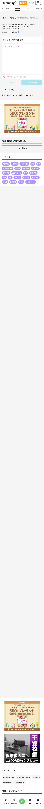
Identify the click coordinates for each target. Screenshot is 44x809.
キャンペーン (30, 182)
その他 (21, 182)
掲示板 (17, 8)
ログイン (31, 3)
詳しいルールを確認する (10, 32)
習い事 (17, 168)
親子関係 (13, 182)
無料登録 (23, 3)
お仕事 (5, 182)
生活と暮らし (16, 173)
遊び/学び (6, 173)
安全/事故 (35, 177)
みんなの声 (5, 8)
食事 (4, 177)
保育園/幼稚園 (7, 168)
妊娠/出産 (26, 168)
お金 (32, 164)
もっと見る (22, 148)
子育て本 (39, 8)
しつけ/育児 (24, 164)
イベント (26, 177)
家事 (25, 173)
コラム (28, 8)
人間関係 (15, 164)
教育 (10, 177)
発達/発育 (35, 168)
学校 (38, 164)
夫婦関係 (6, 164)
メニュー (38, 3)
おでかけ (17, 177)
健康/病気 (33, 173)
